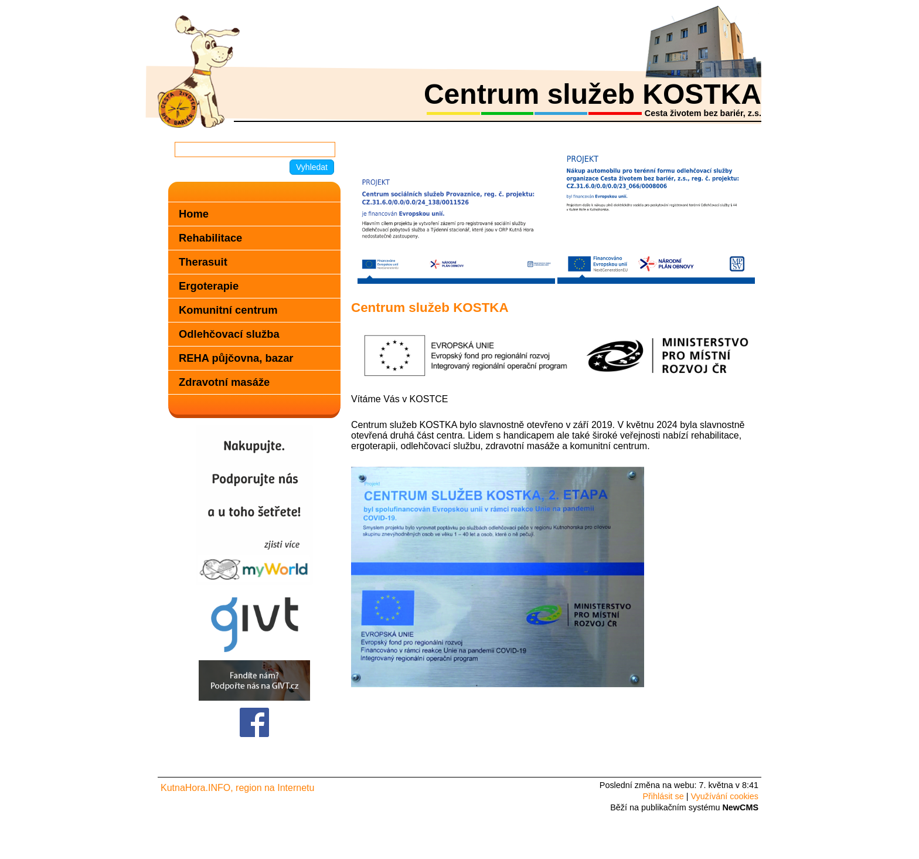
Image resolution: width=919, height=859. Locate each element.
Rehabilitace (210, 238)
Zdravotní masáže (224, 382)
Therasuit (203, 262)
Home (194, 214)
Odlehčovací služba (229, 334)
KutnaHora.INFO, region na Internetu (237, 788)
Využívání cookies (724, 796)
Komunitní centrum (228, 310)
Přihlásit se (662, 796)
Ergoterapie (209, 286)
